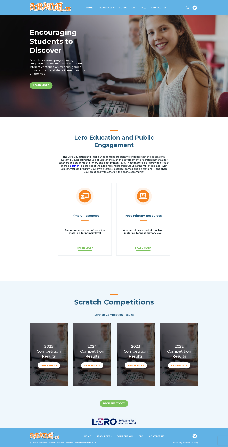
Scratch (74, 165)
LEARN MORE (85, 248)
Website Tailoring (190, 443)
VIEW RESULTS (49, 365)
